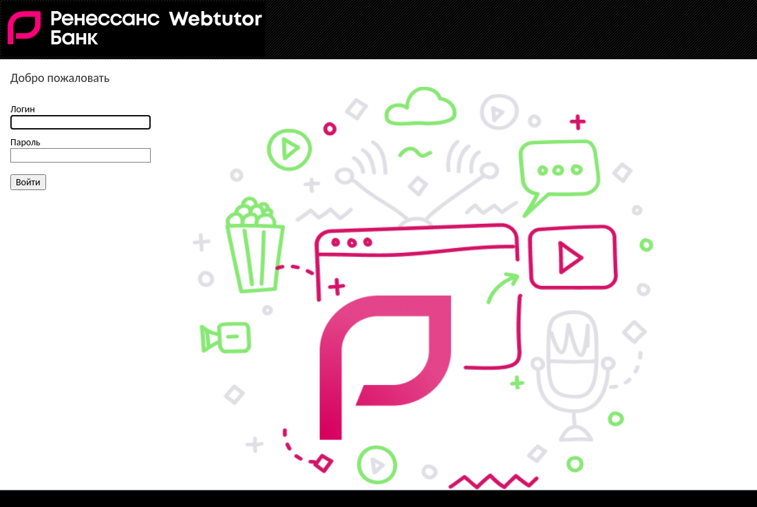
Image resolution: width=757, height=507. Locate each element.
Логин (22, 109)
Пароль (25, 142)
